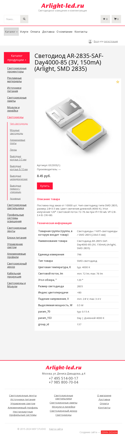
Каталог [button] (11, 31)
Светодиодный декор (17, 265)
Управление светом (15, 246)
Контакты (81, 31)
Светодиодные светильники (17, 206)
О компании (64, 31)
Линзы (13, 149)
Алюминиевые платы (17, 141)
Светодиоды (15, 117)
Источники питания (14, 89)
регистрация (111, 41)
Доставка (48, 31)
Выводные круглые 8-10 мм (19, 167)
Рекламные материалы (14, 80)
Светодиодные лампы (17, 99)
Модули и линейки (13, 109)
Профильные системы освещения (15, 218)
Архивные (15, 198)
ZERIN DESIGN (109, 432)
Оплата (35, 31)
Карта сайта (56, 428)
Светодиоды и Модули (16, 285)
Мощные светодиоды (16, 132)
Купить (44, 186)
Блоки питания (16, 237)
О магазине (104, 395)
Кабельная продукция (14, 275)
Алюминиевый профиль (23, 407)
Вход (96, 41)
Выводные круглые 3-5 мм (18, 158)
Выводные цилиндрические (19, 177)
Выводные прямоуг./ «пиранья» (15, 189)
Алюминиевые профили (16, 255)
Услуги (24, 31)
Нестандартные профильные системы (22, 413)
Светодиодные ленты (17, 229)
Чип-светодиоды (19, 123)
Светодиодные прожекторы (17, 70)
